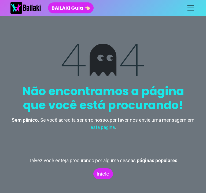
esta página (102, 127)
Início (103, 173)
